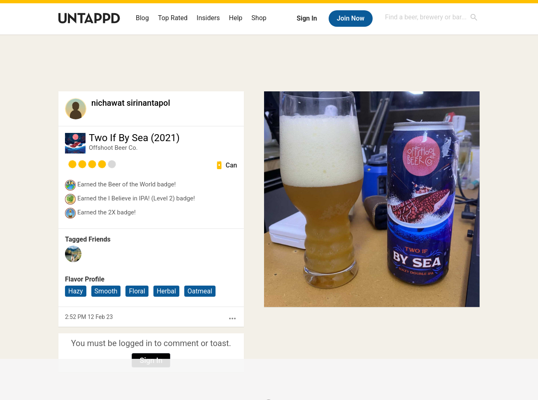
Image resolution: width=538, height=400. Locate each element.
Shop (258, 18)
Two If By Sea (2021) (134, 138)
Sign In (307, 18)
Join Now (350, 18)
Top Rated (173, 18)
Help (236, 18)
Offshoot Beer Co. (113, 147)
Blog (142, 18)
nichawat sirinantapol (130, 103)
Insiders (208, 18)
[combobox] (431, 17)
